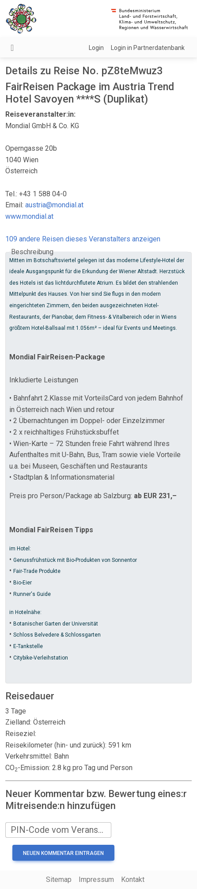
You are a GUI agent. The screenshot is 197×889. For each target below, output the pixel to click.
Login (96, 47)
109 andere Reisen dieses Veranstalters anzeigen (82, 239)
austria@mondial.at (54, 205)
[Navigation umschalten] (12, 48)
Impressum (96, 879)
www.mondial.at (29, 216)
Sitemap (59, 879)
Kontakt (132, 879)
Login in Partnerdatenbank (148, 47)
